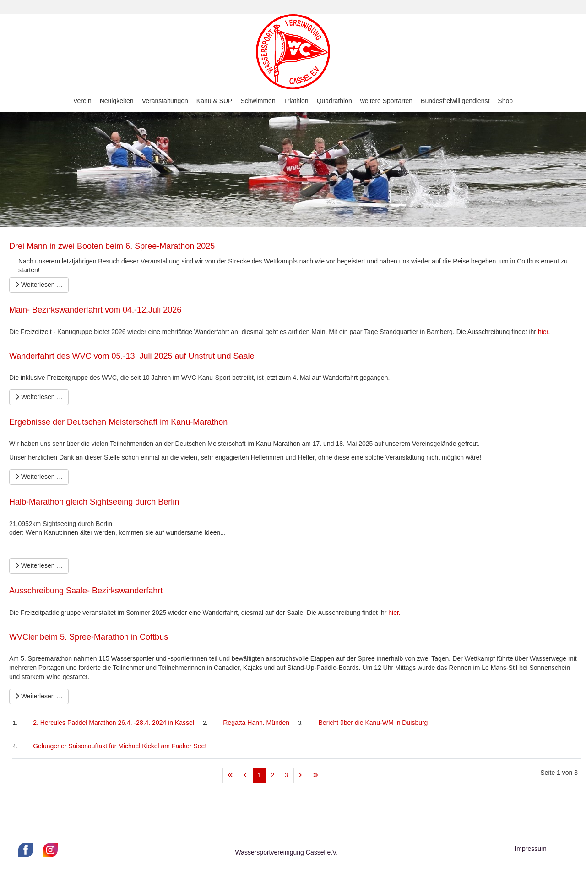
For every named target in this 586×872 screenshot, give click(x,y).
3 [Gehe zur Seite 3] (286, 775)
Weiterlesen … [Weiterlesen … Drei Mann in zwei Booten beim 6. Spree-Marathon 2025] (39, 284)
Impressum (530, 848)
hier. (394, 612)
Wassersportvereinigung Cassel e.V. (286, 852)
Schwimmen (257, 100)
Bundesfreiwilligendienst (455, 100)
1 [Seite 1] (259, 775)
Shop (505, 100)
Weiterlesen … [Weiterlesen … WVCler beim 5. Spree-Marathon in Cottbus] (39, 696)
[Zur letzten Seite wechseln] (315, 775)
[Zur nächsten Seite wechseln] (300, 775)
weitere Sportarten (386, 100)
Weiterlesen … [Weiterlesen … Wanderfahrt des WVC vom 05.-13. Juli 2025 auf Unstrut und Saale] (39, 396)
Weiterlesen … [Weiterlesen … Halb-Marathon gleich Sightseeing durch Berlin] (39, 565)
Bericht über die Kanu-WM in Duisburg (373, 722)
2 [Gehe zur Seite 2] (272, 775)
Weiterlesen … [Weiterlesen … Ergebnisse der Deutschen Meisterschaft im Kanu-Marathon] (39, 476)
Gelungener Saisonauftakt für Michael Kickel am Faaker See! (119, 746)
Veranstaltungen (165, 100)
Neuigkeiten (117, 100)
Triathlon (296, 100)
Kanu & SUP (214, 100)
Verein (82, 100)
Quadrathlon (334, 100)
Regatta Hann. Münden (256, 722)
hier (543, 331)
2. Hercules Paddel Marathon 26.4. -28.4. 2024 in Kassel (113, 722)
